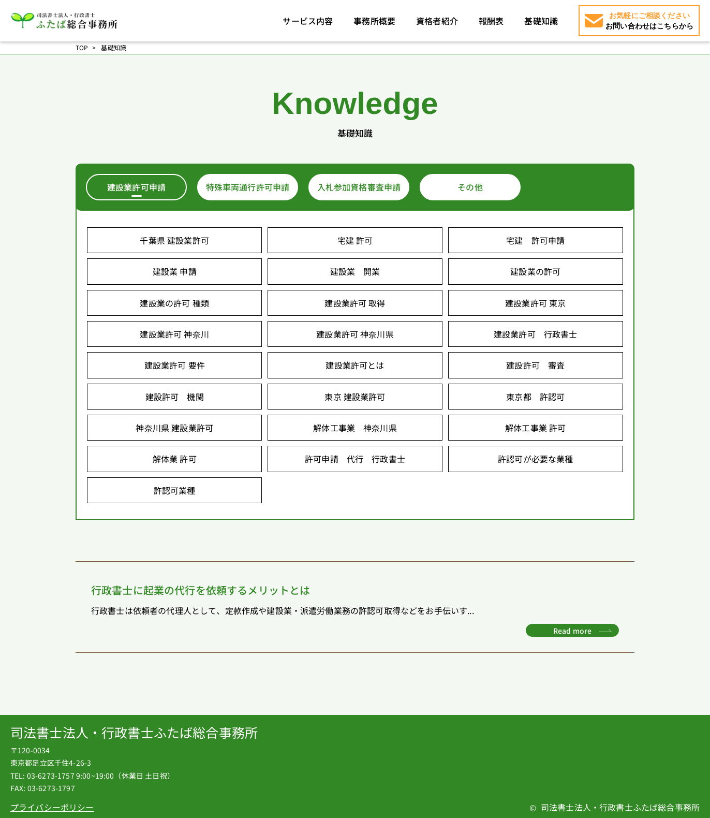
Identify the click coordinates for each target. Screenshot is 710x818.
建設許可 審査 (535, 365)
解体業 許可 (175, 458)
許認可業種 (175, 490)
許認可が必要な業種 (535, 458)
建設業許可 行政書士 (536, 334)
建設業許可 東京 (535, 303)
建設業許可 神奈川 (174, 334)
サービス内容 (308, 20)
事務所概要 (374, 20)
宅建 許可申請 (535, 240)
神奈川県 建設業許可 (174, 427)
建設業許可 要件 (174, 365)
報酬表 (491, 20)
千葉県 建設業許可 (174, 240)
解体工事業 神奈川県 (355, 427)
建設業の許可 (535, 271)
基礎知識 (541, 20)
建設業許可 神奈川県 (355, 334)
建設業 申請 (175, 271)
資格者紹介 (437, 20)
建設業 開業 (355, 271)
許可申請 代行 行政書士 (355, 458)
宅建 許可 (355, 240)
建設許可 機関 (174, 396)
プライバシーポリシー (52, 807)
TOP (82, 47)
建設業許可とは (355, 365)
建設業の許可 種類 (174, 303)
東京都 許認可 (535, 396)
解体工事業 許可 (535, 427)
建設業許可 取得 (354, 303)
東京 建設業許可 (354, 396)
